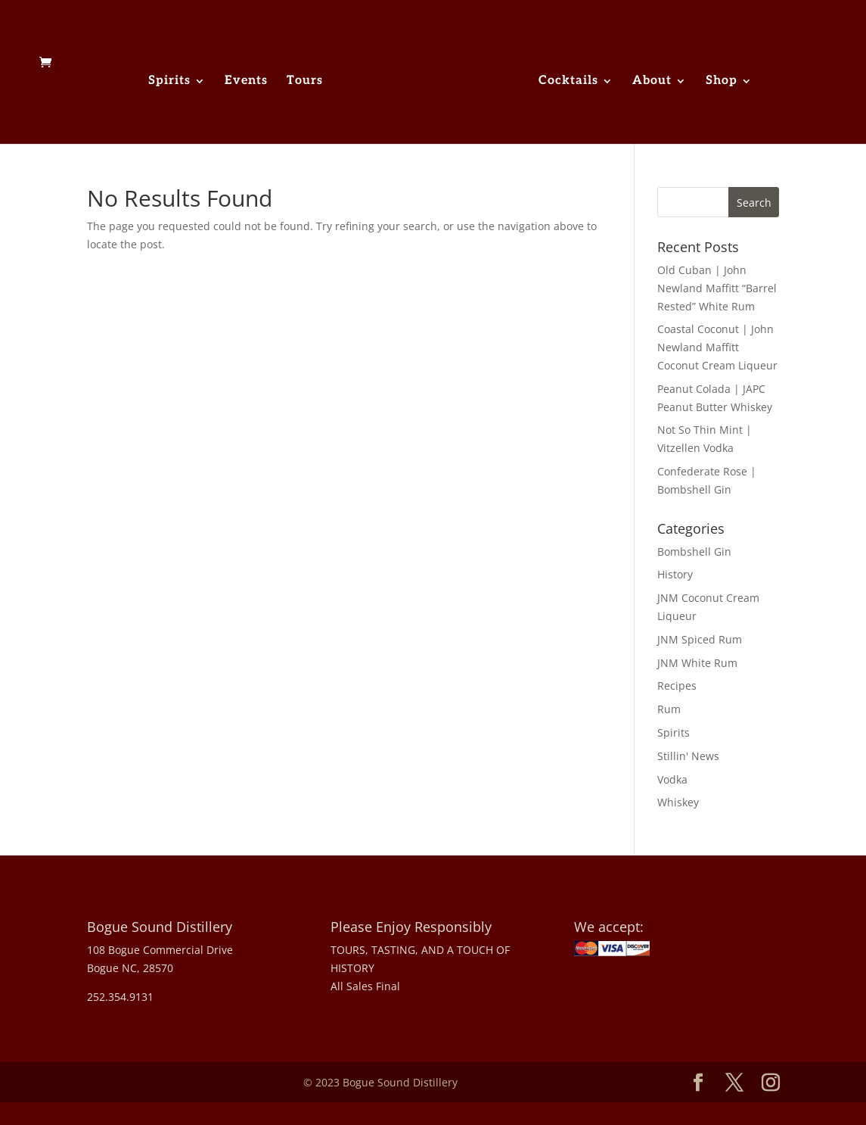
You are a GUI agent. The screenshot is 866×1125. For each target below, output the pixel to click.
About (652, 82)
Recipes (677, 685)
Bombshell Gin (694, 551)
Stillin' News (688, 756)
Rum (669, 709)
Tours (305, 82)
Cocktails (568, 82)
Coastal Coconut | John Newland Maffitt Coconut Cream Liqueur (717, 347)
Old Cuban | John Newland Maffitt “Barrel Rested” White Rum (717, 288)
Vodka (672, 779)
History (675, 574)
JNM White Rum (697, 663)
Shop (721, 82)
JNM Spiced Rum (699, 639)
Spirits (169, 82)
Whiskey (678, 802)
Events (246, 82)
